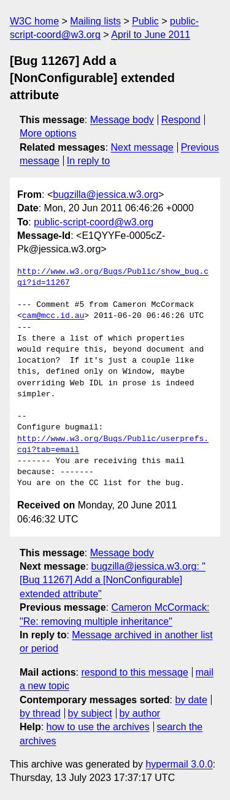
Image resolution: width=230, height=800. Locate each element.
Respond (181, 120)
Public (145, 21)
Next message (142, 147)
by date (191, 700)
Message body (122, 120)
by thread (40, 713)
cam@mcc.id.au (53, 316)
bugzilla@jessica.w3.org (105, 194)
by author (139, 713)
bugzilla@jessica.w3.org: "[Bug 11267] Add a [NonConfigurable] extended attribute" (112, 580)
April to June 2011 (150, 34)
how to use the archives (98, 727)
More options (48, 133)
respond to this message (134, 672)
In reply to (88, 161)
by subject (90, 713)
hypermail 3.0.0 (178, 764)
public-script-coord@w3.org (93, 222)
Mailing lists (95, 21)
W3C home (34, 21)
